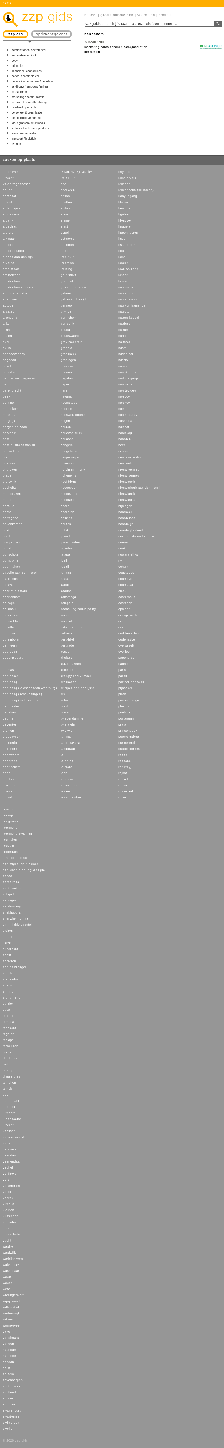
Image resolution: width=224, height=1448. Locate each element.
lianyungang (127, 196)
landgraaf (68, 748)
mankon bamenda (131, 305)
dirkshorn (10, 748)
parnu (122, 676)
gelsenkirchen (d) (74, 299)
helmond (67, 439)
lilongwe (124, 220)
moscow (124, 396)
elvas (65, 214)
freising (66, 269)
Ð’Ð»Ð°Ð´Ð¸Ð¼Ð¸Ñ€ (76, 172)
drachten (9, 785)
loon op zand (128, 269)
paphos (124, 663)
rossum (8, 845)
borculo (8, 506)
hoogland (68, 499)
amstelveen (11, 275)
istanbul (67, 548)
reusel (123, 779)
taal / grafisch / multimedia (28, 123)
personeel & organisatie (27, 112)
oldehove (125, 578)
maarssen (125, 287)
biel (6, 457)
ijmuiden (67, 536)
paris (122, 670)
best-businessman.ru (19, 445)
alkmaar (9, 238)
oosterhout (126, 597)
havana (66, 396)
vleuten (8, 1210)
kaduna (66, 591)
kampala (67, 603)
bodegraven (12, 493)
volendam (10, 1222)
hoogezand (69, 493)
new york (125, 463)
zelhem (8, 1374)
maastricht (126, 293)
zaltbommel (11, 1355)
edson (65, 196)
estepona (68, 238)
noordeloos (126, 518)
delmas (8, 670)
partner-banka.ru (131, 682)
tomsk (7, 1088)
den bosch (11, 676)
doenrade (10, 761)
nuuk (122, 548)
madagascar (127, 299)
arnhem (8, 329)
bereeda (9, 414)
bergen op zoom (15, 427)
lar (63, 755)
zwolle (8, 1428)
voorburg (9, 1228)
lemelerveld (127, 178)
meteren (124, 342)
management (20, 91)
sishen (8, 930)
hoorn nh (67, 512)
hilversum (68, 463)
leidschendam (71, 797)
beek (6, 396)
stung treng (11, 997)
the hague (10, 1058)
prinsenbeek (127, 730)
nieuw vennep (129, 469)
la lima (66, 736)
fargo (65, 250)
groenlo (66, 348)
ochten (123, 566)
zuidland (9, 1392)
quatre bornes (129, 748)
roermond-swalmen (17, 833)
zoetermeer (11, 1386)
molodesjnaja (128, 378)
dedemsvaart (13, 657)
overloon (125, 651)
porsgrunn (126, 718)
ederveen (68, 190)
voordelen (146, 15)
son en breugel (14, 967)
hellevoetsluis (71, 433)
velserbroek (12, 1185)
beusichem (11, 451)
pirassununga (128, 700)
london (123, 263)
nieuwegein (127, 481)
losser (123, 275)
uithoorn (9, 1113)
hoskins (66, 518)
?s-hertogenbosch (17, 184)
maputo (124, 311)
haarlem (67, 366)
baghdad (9, 360)
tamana (8, 1021)
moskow (124, 402)
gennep (66, 305)
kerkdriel (67, 639)
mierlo (123, 360)
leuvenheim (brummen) (136, 190)
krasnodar (68, 682)
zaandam (10, 1349)
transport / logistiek (24, 138)
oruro (122, 621)
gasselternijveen (73, 287)
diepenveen (12, 736)
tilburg (8, 1070)
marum (123, 329)
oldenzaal (125, 584)
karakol (66, 621)
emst (64, 226)
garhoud (67, 281)
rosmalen (10, 839)
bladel (7, 475)
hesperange (70, 457)
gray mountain (72, 342)
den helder (11, 706)
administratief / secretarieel (29, 50)
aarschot (9, 196)
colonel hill (11, 621)
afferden (9, 202)
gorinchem (69, 317)
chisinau (9, 609)
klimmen (67, 670)
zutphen (9, 1404)
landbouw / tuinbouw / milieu (30, 86)
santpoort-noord (15, 888)
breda (7, 536)
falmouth (67, 244)
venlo (7, 1192)
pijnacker (125, 688)
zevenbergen (13, 1380)
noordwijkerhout (130, 530)
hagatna (67, 378)
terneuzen (10, 1046)
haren (65, 390)
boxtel (7, 530)
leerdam (67, 779)
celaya (8, 584)
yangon (8, 1343)
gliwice (66, 311)
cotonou (9, 633)
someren (9, 961)
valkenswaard (13, 1137)
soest (7, 955)
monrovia (125, 384)
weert (7, 1277)
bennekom (11, 408)
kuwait (65, 712)
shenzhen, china (15, 918)
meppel (124, 335)
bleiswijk (9, 481)
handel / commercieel (25, 76)
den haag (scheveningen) (22, 694)
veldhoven (11, 1173)
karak (65, 615)
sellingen (10, 900)
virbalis (8, 1204)
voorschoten (12, 1234)
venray (8, 1198)
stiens (7, 985)
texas (7, 1052)
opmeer (124, 609)
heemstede (69, 402)
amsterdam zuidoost (18, 287)
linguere (124, 226)
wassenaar (11, 1270)
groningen (68, 360)
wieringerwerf (13, 1295)
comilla (8, 627)
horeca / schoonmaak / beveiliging (33, 81)
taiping (8, 1015)
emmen (66, 220)
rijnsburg (9, 809)
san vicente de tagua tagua (24, 870)
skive (7, 943)
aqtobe (8, 305)
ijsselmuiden (70, 542)
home (7, 2)
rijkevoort (125, 797)
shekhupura (12, 912)
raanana (124, 761)
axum (7, 348)
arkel (7, 323)
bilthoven (10, 469)
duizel (7, 797)
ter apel (9, 1040)
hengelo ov (69, 451)
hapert (65, 384)
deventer (9, 724)
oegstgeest (126, 572)
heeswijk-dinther (73, 414)
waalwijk (9, 1252)
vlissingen (10, 1216)
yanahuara (11, 1337)
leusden (124, 184)
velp (6, 1179)
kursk (65, 706)
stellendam (11, 979)
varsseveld (11, 1149)
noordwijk (125, 524)
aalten (7, 190)
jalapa (65, 554)
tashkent (9, 1028)
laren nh (67, 761)
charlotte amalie (15, 591)
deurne (8, 718)
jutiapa (66, 572)
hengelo (67, 445)
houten (66, 524)
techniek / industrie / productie (31, 128)
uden (6, 1094)
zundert (8, 1398)
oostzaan (125, 603)
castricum (10, 578)
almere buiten (13, 250)
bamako (9, 372)
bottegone (10, 518)
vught (7, 1240)
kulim (65, 700)
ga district (68, 275)
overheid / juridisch (24, 107)
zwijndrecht (11, 1422)
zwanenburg (12, 1410)
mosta (123, 408)
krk (63, 694)
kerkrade (67, 645)
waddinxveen (13, 1258)
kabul (65, 584)
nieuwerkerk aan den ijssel (139, 487)
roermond (10, 827)
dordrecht (10, 779)
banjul (7, 384)
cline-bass (11, 615)
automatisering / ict (24, 55)
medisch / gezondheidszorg (29, 102)
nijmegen (125, 506)
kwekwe (67, 730)
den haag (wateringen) (20, 700)
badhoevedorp (14, 354)
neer (121, 445)
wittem (8, 1319)
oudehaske (126, 639)
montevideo (127, 390)
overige (16, 143)
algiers (8, 232)
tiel (5, 1064)
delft (6, 663)
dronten (9, 791)
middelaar (126, 354)
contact (165, 15)
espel (65, 232)
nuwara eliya (128, 554)
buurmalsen (12, 566)
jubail (65, 566)
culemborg (11, 639)
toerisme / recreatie (24, 133)
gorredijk (67, 323)
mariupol (125, 323)
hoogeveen (69, 487)
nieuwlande (127, 493)
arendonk (10, 317)
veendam (10, 1155)
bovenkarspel (13, 524)
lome (122, 257)
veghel (8, 1167)
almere (8, 244)
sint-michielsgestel (17, 924)
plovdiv (123, 706)
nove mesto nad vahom (136, 536)
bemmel (9, 402)
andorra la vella (15, 293)
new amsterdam (130, 457)
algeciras (10, 226)
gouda (65, 329)
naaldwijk (125, 433)
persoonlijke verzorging (26, 117)
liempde (124, 208)
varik (6, 1143)
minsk (122, 366)
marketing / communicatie (28, 97)
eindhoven (11, 172)
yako (6, 1331)
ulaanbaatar (12, 1119)
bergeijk (9, 421)
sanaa (7, 876)
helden (66, 427)
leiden (65, 791)
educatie (17, 65)
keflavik (66, 633)
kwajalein (68, 724)
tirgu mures (11, 1076)
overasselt (126, 645)
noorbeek (125, 512)
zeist (6, 1368)
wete (6, 1289)
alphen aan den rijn (18, 257)
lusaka (123, 281)
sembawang (12, 906)
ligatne (123, 214)
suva (6, 1009)
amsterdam (11, 281)
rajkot (122, 773)
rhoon (122, 785)
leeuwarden (70, 785)
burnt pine (10, 560)
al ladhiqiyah (13, 208)
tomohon (9, 1082)
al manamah (12, 214)
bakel (7, 366)
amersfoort (11, 269)
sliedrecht (10, 949)
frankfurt (67, 257)
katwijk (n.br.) (71, 627)
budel (7, 548)
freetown (67, 263)
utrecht (8, 178)
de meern (10, 645)
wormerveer (12, 1325)
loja (121, 250)
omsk (122, 591)
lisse (122, 238)
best (6, 439)
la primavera (70, 742)
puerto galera (128, 736)
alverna (8, 263)
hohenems (68, 475)
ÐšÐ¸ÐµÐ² (68, 178)
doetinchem (12, 767)
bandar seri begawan (19, 378)
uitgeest (9, 1106)
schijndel (10, 894)
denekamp (11, 712)
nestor (123, 451)
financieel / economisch (27, 71)
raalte (122, 755)
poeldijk (124, 712)
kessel (65, 651)
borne (7, 512)
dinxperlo (10, 742)
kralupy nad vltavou (76, 676)
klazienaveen (71, 663)
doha (6, 773)
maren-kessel (128, 317)
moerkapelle (127, 372)
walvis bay (11, 1264)
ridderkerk (126, 791)
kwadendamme (72, 718)
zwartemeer (12, 1416)
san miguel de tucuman (21, 864)
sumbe (8, 1003)
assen (7, 335)
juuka (65, 578)
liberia (123, 202)
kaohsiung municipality (78, 609)
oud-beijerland (129, 633)
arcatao (8, 311)
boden (7, 499)
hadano (66, 372)
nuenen (124, 542)
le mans (67, 767)
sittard (8, 936)
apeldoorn (10, 299)
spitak (7, 973)
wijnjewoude (12, 1301)
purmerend (126, 742)
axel (6, 342)
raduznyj (125, 767)
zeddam (9, 1362)
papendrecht (128, 657)
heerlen (66, 408)
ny (120, 560)
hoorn (65, 506)
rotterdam (10, 851)
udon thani (11, 1100)
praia (122, 724)
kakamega (68, 597)
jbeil (64, 560)
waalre (8, 1246)
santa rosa (11, 882)
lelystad (124, 172)
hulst (64, 530)
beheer (90, 15)
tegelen (8, 1034)
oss (121, 627)
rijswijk (8, 815)
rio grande (11, 821)
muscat (123, 427)
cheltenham (12, 597)
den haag (10, 682)
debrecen (10, 651)
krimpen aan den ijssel (78, 688)
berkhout (9, 433)
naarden (124, 439)
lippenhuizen (128, 232)
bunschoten (12, 554)
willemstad (11, 1307)
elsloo (65, 208)
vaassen (9, 1131)
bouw (15, 60)
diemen (8, 730)
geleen (66, 293)
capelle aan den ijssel (20, 572)
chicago (9, 603)
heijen (65, 421)
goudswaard (70, 335)
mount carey (127, 414)
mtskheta (125, 421)
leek (64, 773)
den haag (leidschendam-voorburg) (30, 688)
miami (123, 348)
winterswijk (11, 1313)
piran (122, 694)
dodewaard (11, 755)
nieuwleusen (128, 499)
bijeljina (9, 463)
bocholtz (9, 487)
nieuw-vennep (129, 475)
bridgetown (11, 542)
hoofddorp (68, 481)
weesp (8, 1283)
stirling (8, 991)
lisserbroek (126, 244)
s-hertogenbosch (16, 857)
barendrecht (12, 390)
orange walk (127, 615)
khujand (67, 657)
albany (8, 220)
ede (63, 184)
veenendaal (12, 1161)
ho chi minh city (73, 469)
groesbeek (69, 354)
